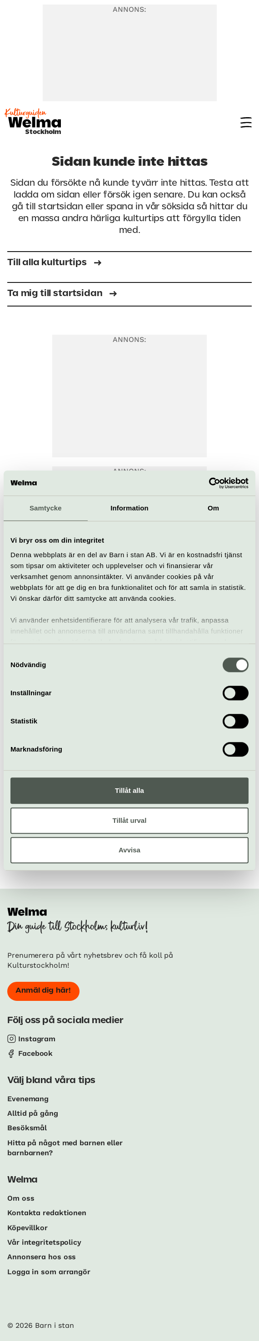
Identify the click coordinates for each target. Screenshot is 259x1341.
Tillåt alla (129, 790)
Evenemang (28, 1098)
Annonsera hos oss (41, 1256)
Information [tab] (129, 508)
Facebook (35, 1053)
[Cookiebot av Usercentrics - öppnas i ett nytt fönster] (209, 483)
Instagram (36, 1038)
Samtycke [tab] (46, 508)
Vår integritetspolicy (44, 1242)
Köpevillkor (27, 1227)
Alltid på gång (32, 1113)
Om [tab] (213, 508)
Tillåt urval (130, 820)
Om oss (20, 1198)
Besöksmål (27, 1127)
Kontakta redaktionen (46, 1212)
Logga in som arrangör (48, 1271)
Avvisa (129, 850)
